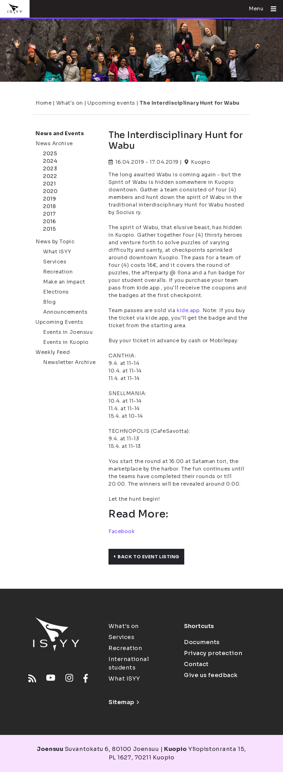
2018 (49, 206)
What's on (69, 103)
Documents (202, 642)
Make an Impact (64, 281)
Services (54, 261)
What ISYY (57, 251)
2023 (50, 168)
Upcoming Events (59, 322)
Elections (56, 292)
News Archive (54, 143)
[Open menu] (271, 8)
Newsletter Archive (69, 362)
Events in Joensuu (68, 332)
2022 (50, 176)
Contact (196, 664)
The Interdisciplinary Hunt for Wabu (190, 103)
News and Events (60, 133)
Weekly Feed (53, 352)
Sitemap (123, 702)
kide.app (188, 310)
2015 (49, 229)
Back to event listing (146, 557)
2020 (50, 191)
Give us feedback (211, 675)
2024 (50, 161)
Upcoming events (111, 103)
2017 (49, 214)
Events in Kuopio (66, 342)
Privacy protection (213, 653)
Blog (49, 302)
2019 (49, 199)
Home (44, 103)
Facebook (121, 531)
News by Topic (55, 241)
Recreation (58, 271)
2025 (50, 153)
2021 (49, 183)
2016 (49, 221)
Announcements (65, 312)
